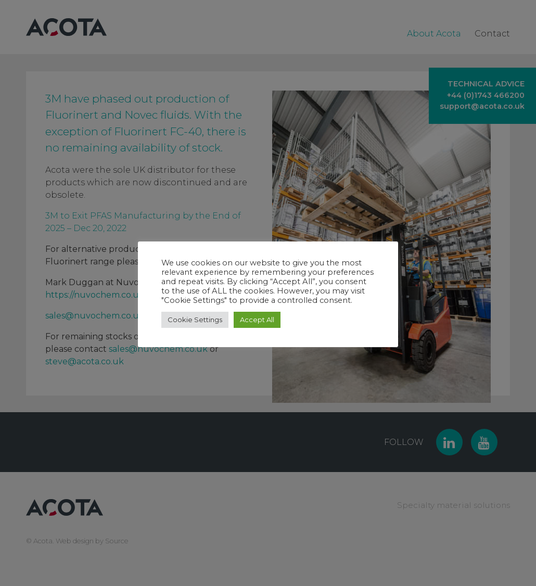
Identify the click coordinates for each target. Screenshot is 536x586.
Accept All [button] (257, 319)
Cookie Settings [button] (195, 319)
